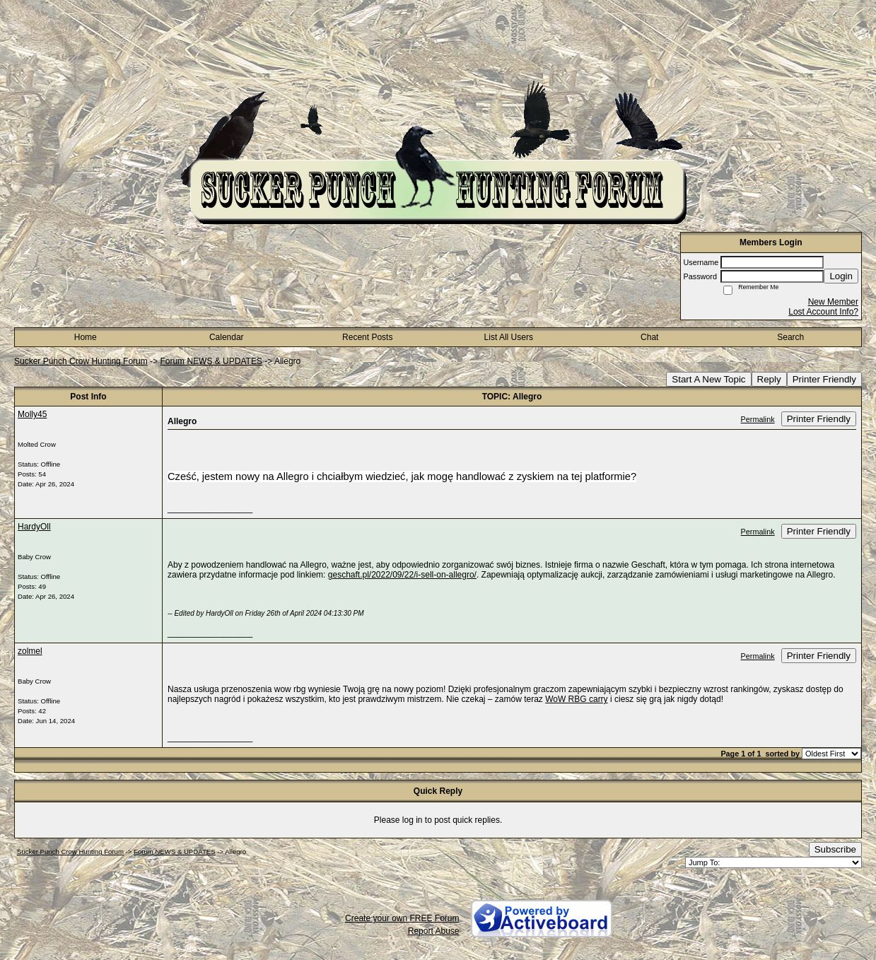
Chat (649, 337)
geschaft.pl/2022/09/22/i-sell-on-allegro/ (402, 575)
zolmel (30, 651)
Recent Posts (367, 337)
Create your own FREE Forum (402, 918)
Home (85, 337)
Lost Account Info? (823, 312)
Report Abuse (434, 931)
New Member (833, 302)
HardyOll (34, 527)
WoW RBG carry (576, 699)
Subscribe (835, 849)
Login (841, 276)
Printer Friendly (824, 379)
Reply (769, 379)
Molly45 (32, 414)
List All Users (508, 337)
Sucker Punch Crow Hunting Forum (81, 361)
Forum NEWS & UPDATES (211, 361)
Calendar (226, 337)
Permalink (758, 419)
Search (790, 337)
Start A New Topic (708, 379)
